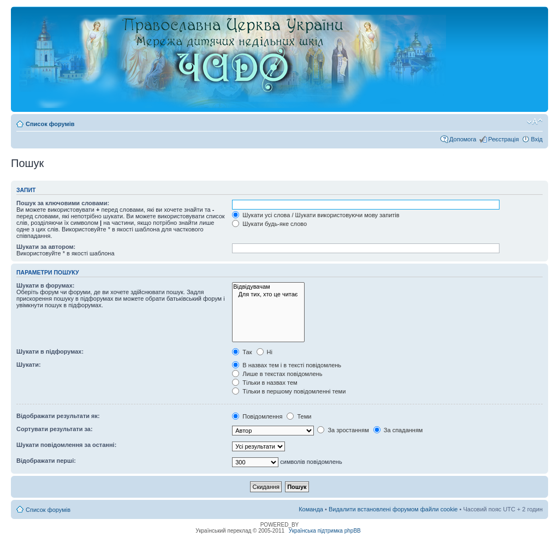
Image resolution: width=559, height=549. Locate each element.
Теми (299, 416)
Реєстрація (503, 139)
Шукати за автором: (45, 246)
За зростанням (342, 430)
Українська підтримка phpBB (325, 531)
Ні (264, 352)
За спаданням (398, 430)
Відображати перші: (46, 460)
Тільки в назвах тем (264, 382)
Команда (311, 509)
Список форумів (50, 124)
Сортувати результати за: (54, 429)
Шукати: (28, 364)
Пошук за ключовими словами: (62, 203)
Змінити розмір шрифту (535, 122)
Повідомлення (257, 416)
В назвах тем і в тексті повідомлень (286, 365)
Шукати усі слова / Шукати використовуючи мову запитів (315, 215)
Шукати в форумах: (45, 285)
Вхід (537, 139)
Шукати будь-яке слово (269, 223)
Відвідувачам (268, 286)
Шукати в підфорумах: (50, 351)
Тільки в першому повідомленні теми (289, 391)
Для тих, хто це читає (268, 294)
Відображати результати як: (58, 416)
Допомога (462, 139)
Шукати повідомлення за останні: (66, 444)
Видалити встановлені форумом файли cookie (393, 509)
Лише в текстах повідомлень (277, 374)
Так (242, 352)
